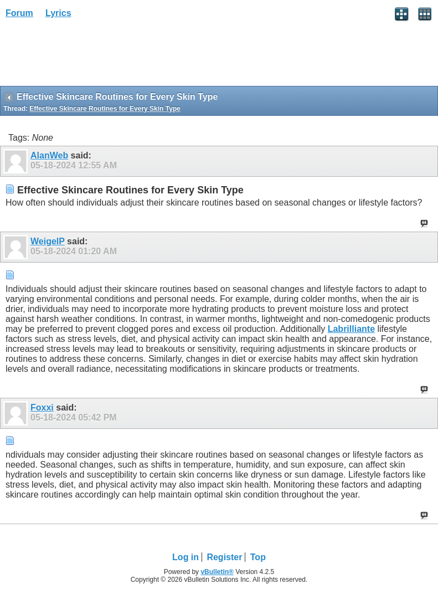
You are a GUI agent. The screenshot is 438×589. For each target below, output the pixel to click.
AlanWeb (49, 155)
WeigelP (47, 241)
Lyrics (58, 13)
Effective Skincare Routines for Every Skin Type (105, 108)
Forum (19, 13)
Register (224, 557)
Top (258, 557)
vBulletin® (217, 572)
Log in (185, 557)
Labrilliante (351, 329)
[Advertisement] (88, 56)
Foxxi (42, 407)
